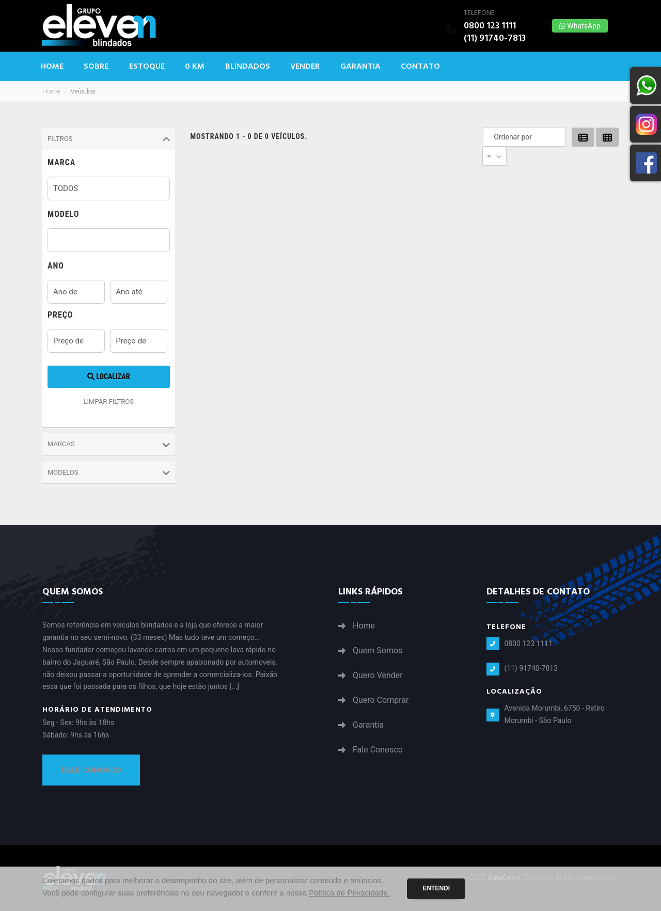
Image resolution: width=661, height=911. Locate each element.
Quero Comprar (380, 700)
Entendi (436, 888)
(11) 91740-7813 (495, 38)
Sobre (96, 66)
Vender (305, 66)
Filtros (109, 139)
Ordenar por (490, 137)
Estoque (147, 66)
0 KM (194, 66)
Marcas (109, 444)
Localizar (108, 376)
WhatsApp (580, 26)
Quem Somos (377, 651)
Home (52, 66)
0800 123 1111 (490, 25)
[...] (235, 686)
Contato (420, 66)
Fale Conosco (91, 770)
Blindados (247, 66)
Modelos (109, 472)
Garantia (360, 66)
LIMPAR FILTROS (109, 401)
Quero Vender (378, 675)
